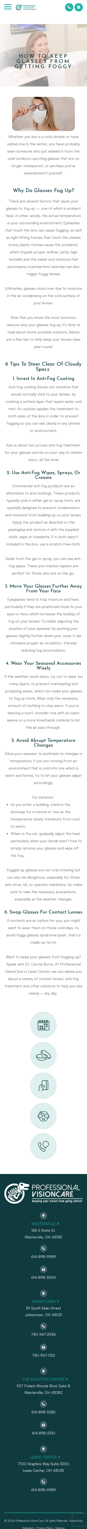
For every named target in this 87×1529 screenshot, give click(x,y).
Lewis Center (43, 1457)
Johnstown (43, 1301)
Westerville (43, 1223)
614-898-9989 (43, 1256)
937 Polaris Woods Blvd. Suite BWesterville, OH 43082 (43, 1389)
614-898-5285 (43, 1412)
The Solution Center (43, 1379)
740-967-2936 (43, 1334)
